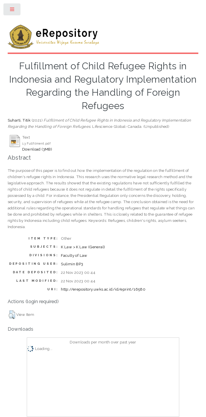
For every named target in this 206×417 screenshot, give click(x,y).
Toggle (12, 10)
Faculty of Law (74, 255)
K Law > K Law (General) (83, 247)
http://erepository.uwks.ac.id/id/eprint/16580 (103, 289)
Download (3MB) (37, 149)
